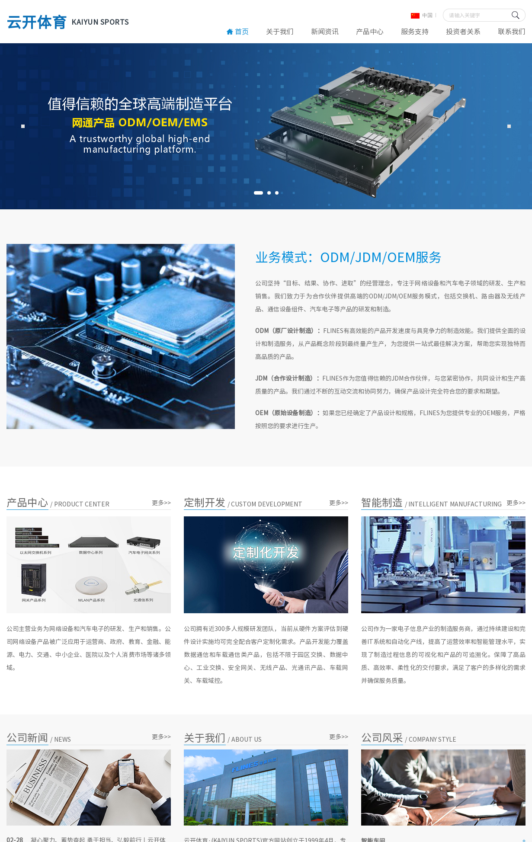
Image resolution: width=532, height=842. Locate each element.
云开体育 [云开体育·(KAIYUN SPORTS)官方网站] (67, 21)
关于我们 (280, 31)
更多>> (161, 502)
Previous (23, 126)
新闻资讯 (325, 31)
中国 (422, 15)
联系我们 (512, 31)
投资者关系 (463, 31)
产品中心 (370, 31)
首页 (238, 31)
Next (509, 126)
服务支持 (415, 31)
